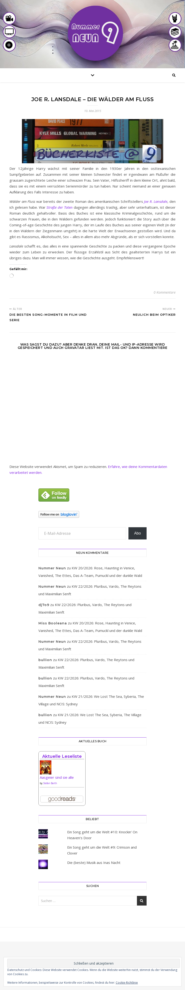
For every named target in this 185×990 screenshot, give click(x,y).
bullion (45, 660)
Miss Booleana (52, 623)
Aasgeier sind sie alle (57, 777)
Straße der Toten (59, 207)
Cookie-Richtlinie (127, 983)
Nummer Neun (52, 568)
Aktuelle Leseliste (62, 756)
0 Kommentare (165, 292)
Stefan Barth (50, 783)
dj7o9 (43, 605)
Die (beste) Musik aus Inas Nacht (93, 862)
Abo (137, 533)
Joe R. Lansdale (155, 201)
